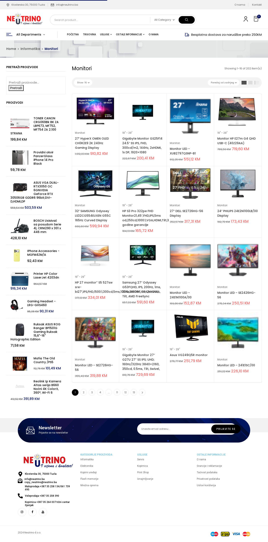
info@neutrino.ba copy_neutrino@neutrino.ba (40, 481)
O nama (239, 4)
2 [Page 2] (83, 392)
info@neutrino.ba (67, 4)
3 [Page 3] (92, 392)
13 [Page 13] (134, 392)
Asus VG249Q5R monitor (189, 355)
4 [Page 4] (100, 392)
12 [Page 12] (125, 392)
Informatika (30, 49)
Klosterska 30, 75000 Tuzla (25, 4)
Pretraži (16, 88)
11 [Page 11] (117, 392)
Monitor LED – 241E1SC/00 (236, 365)
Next (142, 392)
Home (11, 49)
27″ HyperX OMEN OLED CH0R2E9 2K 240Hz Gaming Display (92, 143)
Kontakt (257, 4)
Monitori (80, 133)
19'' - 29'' (127, 133)
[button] (256, 19)
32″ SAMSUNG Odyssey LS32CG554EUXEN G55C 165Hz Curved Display (93, 215)
